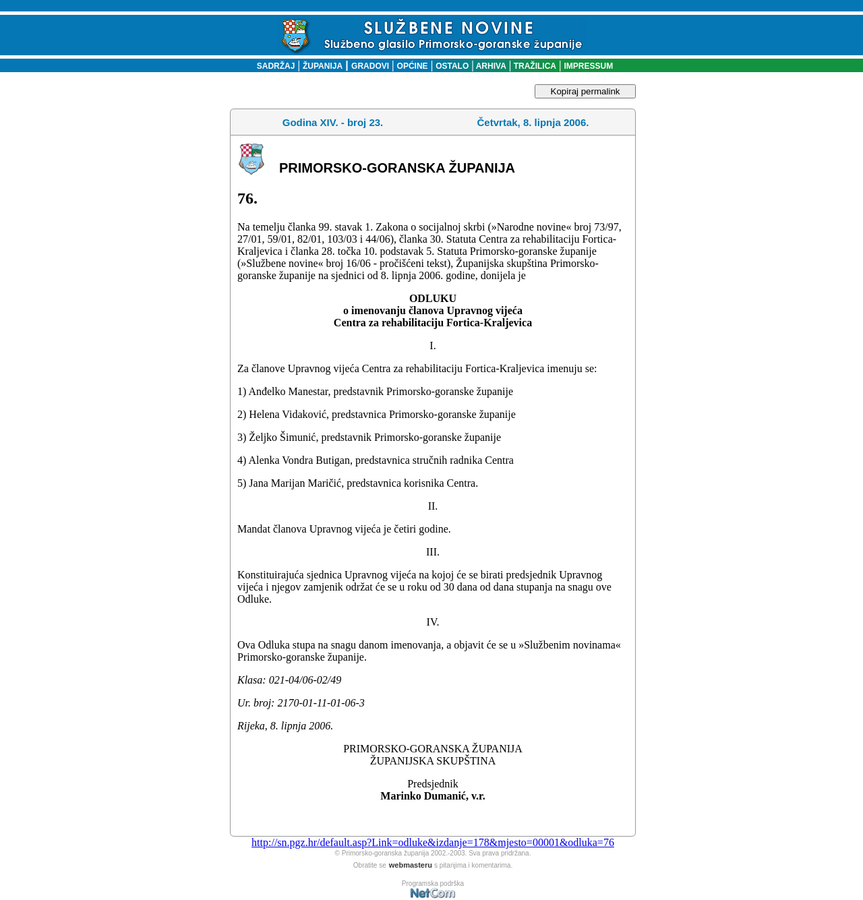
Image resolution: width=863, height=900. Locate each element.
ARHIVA (490, 66)
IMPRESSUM (589, 66)
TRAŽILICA (533, 66)
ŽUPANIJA (323, 66)
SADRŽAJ (272, 66)
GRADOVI (370, 66)
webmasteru (410, 865)
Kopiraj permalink (585, 91)
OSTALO (452, 66)
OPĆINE (412, 66)
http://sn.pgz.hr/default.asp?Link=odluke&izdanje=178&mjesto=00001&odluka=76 (432, 842)
